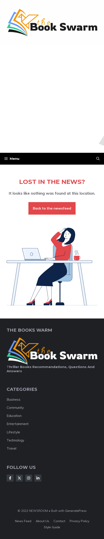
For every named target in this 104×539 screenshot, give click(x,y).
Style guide (52, 527)
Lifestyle (13, 432)
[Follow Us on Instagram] (28, 478)
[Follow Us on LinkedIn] (37, 478)
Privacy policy (79, 521)
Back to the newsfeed (52, 208)
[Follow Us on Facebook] (10, 478)
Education (14, 416)
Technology (15, 440)
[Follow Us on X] (19, 478)
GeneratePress (76, 511)
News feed (23, 521)
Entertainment (18, 424)
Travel (11, 448)
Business (13, 399)
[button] (98, 159)
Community (15, 408)
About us (42, 521)
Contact (59, 521)
